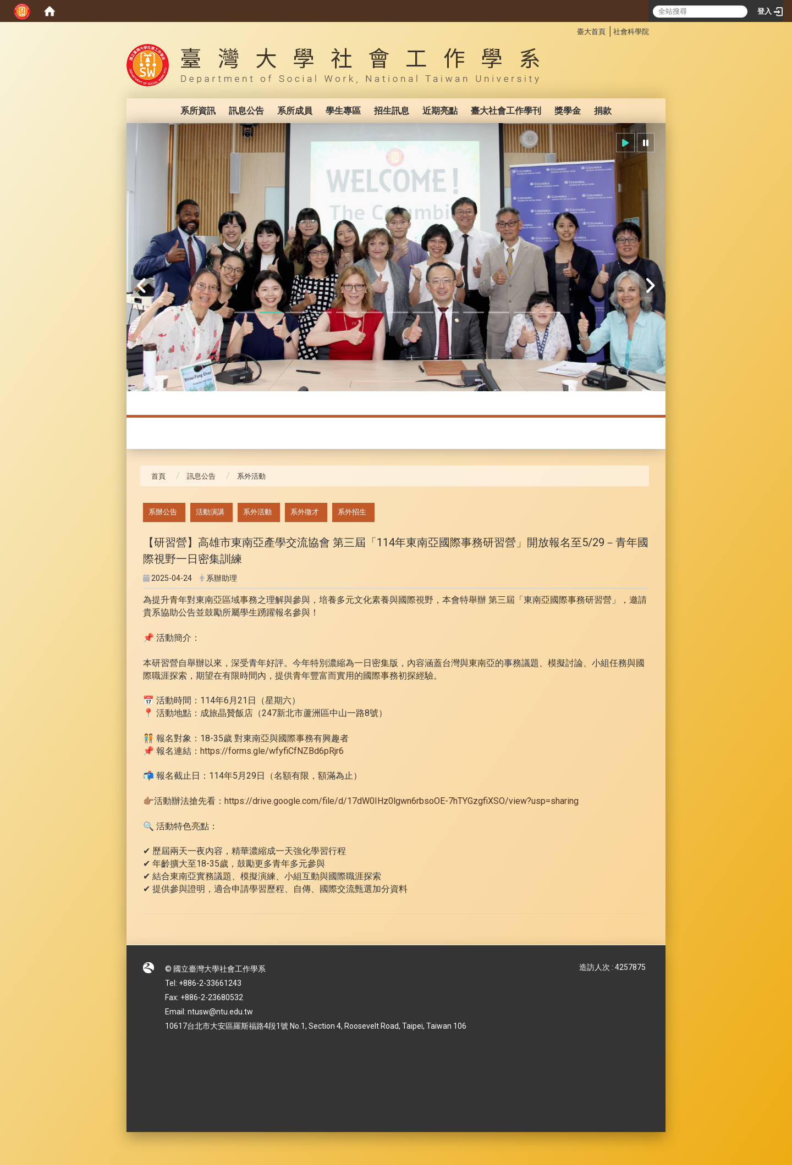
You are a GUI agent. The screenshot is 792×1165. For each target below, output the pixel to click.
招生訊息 (391, 111)
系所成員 (294, 111)
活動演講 (210, 512)
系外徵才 (304, 512)
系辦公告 (162, 512)
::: (571, 30)
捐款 (603, 111)
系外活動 (257, 512)
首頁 (158, 476)
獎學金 (567, 111)
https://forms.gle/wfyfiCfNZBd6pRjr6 (272, 751)
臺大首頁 (591, 31)
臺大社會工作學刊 (506, 111)
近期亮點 (440, 111)
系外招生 (352, 512)
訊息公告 (246, 111)
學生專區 (343, 111)
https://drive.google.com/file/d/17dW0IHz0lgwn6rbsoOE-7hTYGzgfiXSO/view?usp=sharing (401, 801)
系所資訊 (198, 111)
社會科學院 (631, 31)
